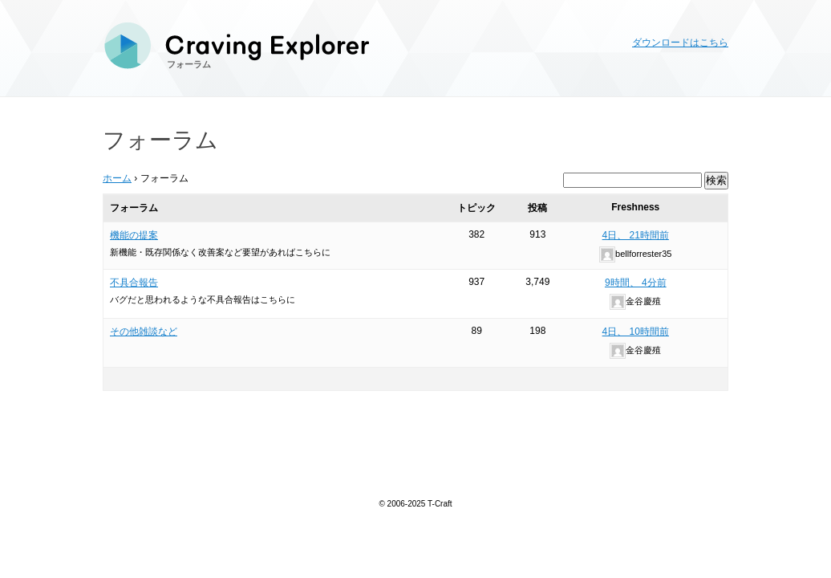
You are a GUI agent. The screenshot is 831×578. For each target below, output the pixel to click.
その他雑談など (143, 331)
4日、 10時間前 (635, 331)
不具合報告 (134, 282)
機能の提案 (134, 235)
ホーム (117, 178)
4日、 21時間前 (635, 235)
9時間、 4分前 (636, 282)
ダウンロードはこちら (680, 42)
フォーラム (189, 64)
